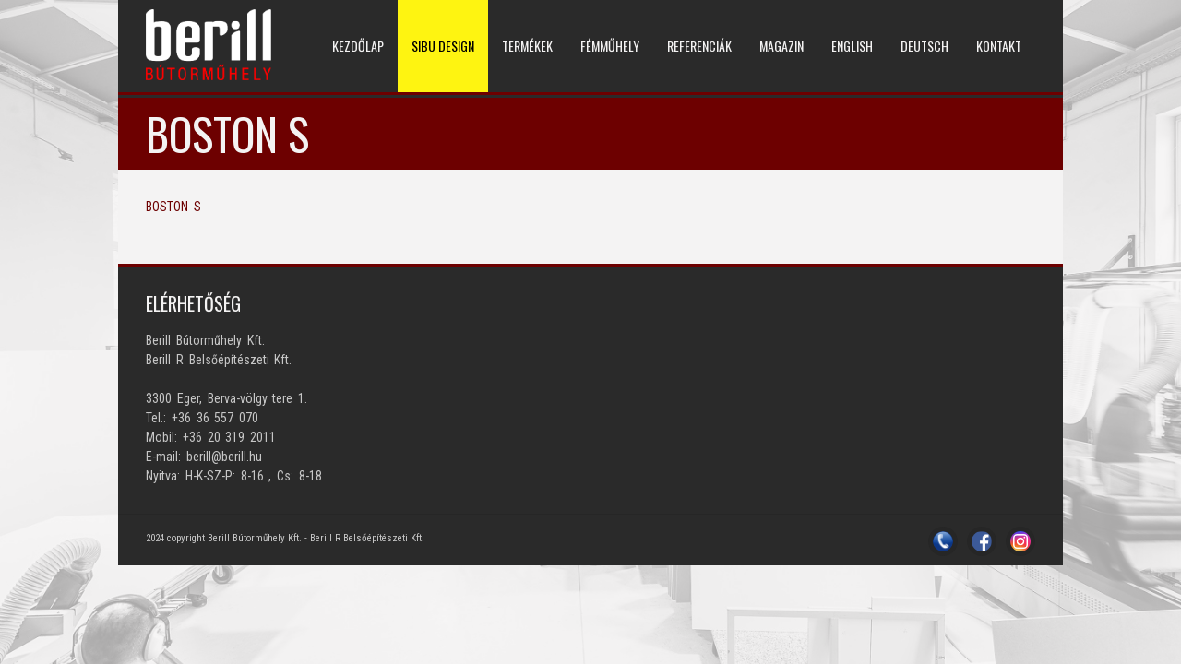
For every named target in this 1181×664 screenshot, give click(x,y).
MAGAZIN (781, 45)
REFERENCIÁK (699, 45)
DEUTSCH (924, 45)
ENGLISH (852, 45)
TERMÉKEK (527, 45)
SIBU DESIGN (443, 45)
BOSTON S (173, 206)
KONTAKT (998, 45)
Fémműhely (609, 45)
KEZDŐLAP (358, 45)
